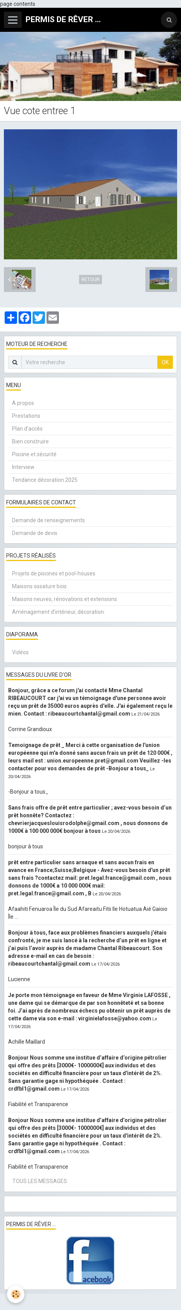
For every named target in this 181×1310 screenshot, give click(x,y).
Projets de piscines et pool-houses (53, 573)
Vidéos (20, 652)
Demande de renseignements (48, 520)
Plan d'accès (27, 429)
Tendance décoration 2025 (45, 480)
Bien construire (30, 441)
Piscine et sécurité (34, 454)
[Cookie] (15, 1294)
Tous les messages (39, 1181)
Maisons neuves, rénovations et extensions (64, 599)
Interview (23, 467)
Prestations (26, 416)
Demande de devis (34, 533)
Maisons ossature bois (39, 586)
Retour (90, 279)
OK (165, 362)
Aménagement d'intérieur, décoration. (58, 612)
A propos (23, 403)
